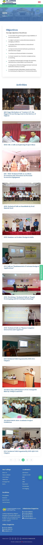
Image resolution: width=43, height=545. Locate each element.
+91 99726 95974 (27, 516)
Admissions (25, 472)
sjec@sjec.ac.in (7, 531)
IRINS (23, 477)
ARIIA (23, 481)
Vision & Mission (6, 475)
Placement (25, 484)
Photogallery (5, 495)
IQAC (23, 479)
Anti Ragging (25, 488)
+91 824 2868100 (7, 527)
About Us (4, 472)
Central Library (6, 502)
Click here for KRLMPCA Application (27, 5)
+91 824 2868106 (27, 513)
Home (4, 16)
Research (4, 497)
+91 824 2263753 (7, 529)
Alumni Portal (5, 500)
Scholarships (25, 486)
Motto (3, 484)
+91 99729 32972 (27, 515)
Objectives (5, 479)
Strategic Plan (6, 481)
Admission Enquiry (41, 272)
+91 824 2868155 (27, 511)
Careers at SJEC (26, 475)
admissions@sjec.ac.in (29, 518)
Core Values (5, 477)
